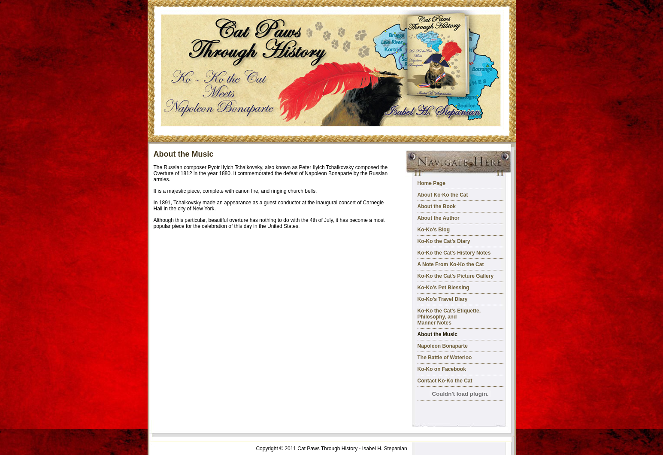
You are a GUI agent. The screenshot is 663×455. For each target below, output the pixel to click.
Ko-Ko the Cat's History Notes (454, 253)
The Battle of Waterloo (445, 358)
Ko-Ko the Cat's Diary (444, 241)
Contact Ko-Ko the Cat (445, 381)
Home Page (431, 183)
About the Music (437, 334)
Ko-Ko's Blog (434, 230)
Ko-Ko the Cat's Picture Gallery (456, 276)
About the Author (439, 218)
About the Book (437, 206)
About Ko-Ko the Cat (443, 195)
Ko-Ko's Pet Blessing (443, 288)
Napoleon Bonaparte (443, 346)
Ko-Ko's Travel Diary (443, 299)
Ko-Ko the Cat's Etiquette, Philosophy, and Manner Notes (449, 317)
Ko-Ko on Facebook (442, 369)
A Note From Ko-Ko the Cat (451, 264)
